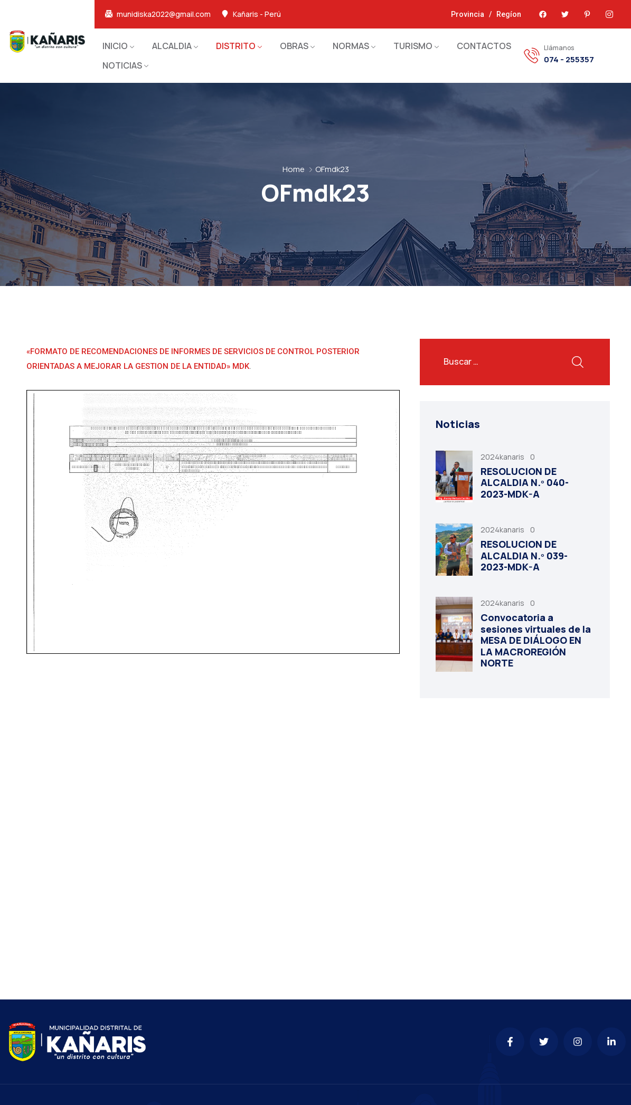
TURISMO (412, 46)
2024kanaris (503, 457)
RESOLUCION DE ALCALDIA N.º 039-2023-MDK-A (524, 555)
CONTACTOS (484, 46)
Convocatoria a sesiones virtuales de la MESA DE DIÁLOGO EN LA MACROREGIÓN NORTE (536, 640)
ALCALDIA (172, 46)
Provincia (467, 14)
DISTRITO (236, 46)
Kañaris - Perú (257, 14)
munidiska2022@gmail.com (164, 14)
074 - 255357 (569, 59)
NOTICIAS (122, 65)
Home (293, 169)
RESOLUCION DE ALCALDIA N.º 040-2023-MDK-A (525, 482)
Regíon (508, 14)
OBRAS (294, 46)
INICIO (115, 46)
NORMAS (351, 46)
